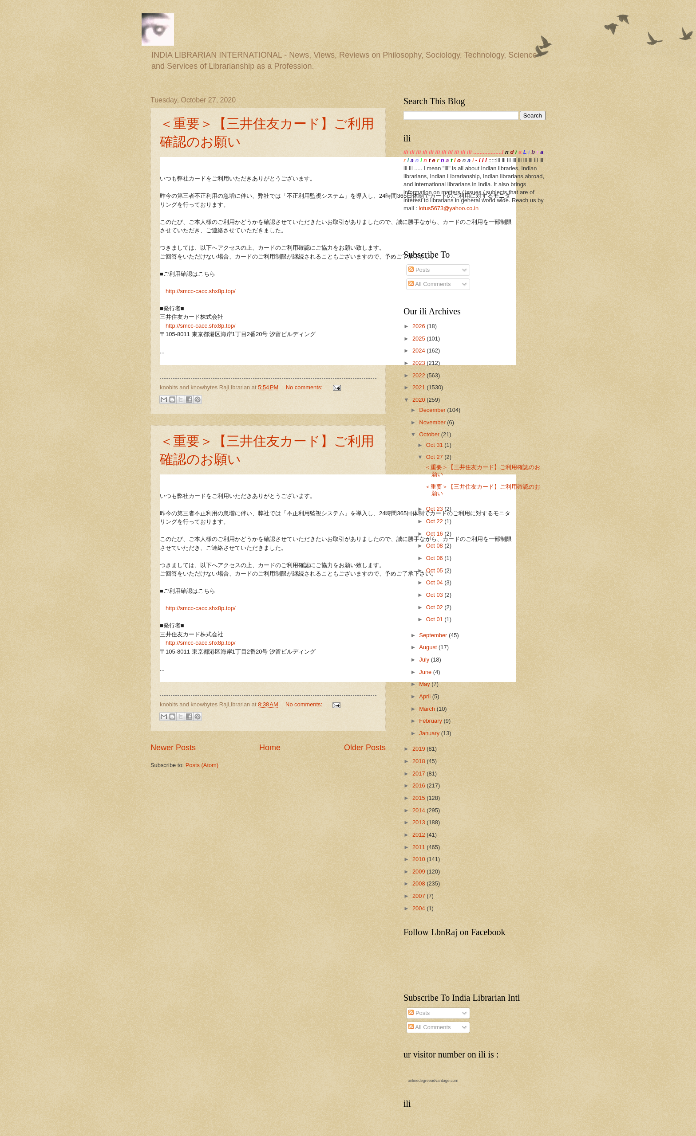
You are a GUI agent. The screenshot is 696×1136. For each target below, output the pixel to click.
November (433, 422)
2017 (419, 773)
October (430, 434)
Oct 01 (435, 619)
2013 (419, 822)
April (425, 696)
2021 (419, 387)
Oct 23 (435, 508)
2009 (419, 871)
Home (270, 747)
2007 (419, 896)
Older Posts (365, 747)
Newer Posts (173, 747)
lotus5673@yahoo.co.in (448, 208)
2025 (419, 338)
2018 (419, 761)
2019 (419, 748)
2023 (419, 363)
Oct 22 (435, 521)
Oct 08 (435, 545)
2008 (419, 883)
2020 (419, 399)
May (425, 684)
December (433, 410)
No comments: (305, 387)
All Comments (429, 284)
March (427, 708)
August (429, 647)
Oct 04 (435, 582)
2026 (419, 326)
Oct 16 (435, 533)
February (431, 720)
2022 (419, 375)
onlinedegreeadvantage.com (433, 1080)
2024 (419, 350)
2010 (419, 859)
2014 (419, 810)
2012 (419, 834)
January (430, 733)
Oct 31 (435, 445)
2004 (419, 908)
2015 (419, 798)
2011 (419, 847)
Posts (419, 269)
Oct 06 (435, 558)
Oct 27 (435, 457)
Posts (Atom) (202, 765)
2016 (419, 785)
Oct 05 (435, 570)
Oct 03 (435, 595)
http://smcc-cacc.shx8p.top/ (201, 291)
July (425, 659)
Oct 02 (435, 607)
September (434, 635)
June (426, 672)
